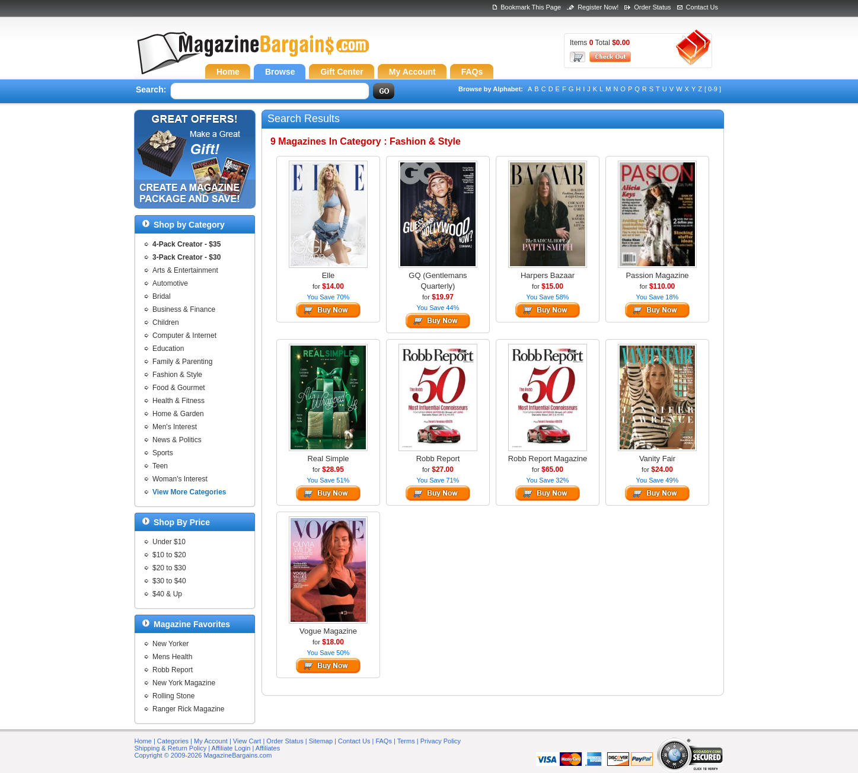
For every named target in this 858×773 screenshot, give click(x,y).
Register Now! (598, 7)
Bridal (161, 296)
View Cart (247, 741)
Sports (162, 453)
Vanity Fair (657, 458)
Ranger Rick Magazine (188, 709)
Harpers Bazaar (548, 275)
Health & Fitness (178, 401)
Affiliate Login (231, 748)
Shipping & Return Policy (171, 748)
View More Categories (189, 492)
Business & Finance (183, 309)
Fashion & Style (177, 374)
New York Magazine (183, 683)
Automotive (170, 283)
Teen (160, 466)
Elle (328, 275)
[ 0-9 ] (712, 88)
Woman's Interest (180, 479)
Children (165, 322)
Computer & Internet (184, 335)
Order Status (652, 7)
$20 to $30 (169, 568)
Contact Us (702, 7)
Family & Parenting (182, 361)
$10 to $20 (169, 555)
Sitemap (321, 741)
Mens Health (172, 657)
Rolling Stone (173, 696)
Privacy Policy (440, 741)
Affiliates (268, 748)
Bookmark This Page (530, 7)
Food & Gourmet (178, 388)
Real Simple (328, 458)
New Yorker (170, 644)
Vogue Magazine (328, 631)
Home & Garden (178, 414)
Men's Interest (174, 427)
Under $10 (169, 542)
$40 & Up (167, 594)
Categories (173, 741)
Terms (406, 741)
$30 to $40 (169, 581)
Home (143, 741)
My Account (211, 741)
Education (168, 348)
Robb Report (172, 670)
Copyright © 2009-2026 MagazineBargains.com (203, 755)
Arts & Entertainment (185, 270)
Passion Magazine (657, 275)
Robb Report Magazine (548, 458)
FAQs (383, 741)
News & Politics (177, 440)
